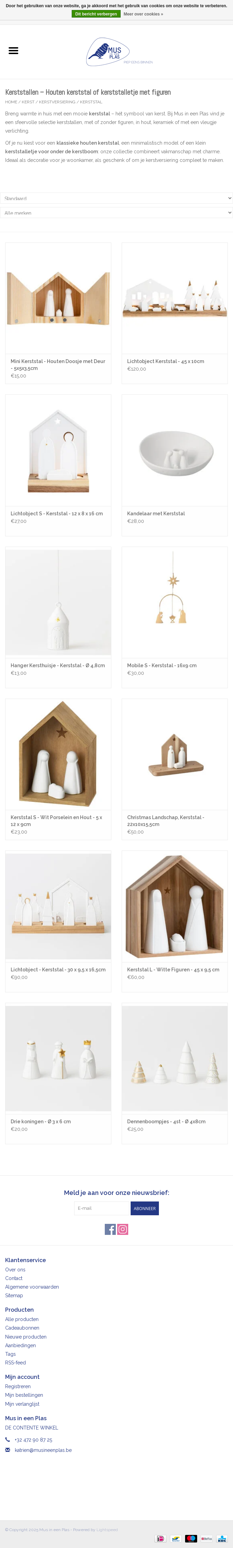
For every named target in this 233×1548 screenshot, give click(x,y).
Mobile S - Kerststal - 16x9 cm (161, 665)
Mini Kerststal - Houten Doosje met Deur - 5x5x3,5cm (58, 365)
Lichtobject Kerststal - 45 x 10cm (165, 361)
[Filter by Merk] (116, 212)
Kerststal (91, 102)
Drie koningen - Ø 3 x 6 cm (41, 1121)
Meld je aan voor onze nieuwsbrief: (116, 1192)
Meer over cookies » (143, 14)
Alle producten (22, 1319)
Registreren (18, 1386)
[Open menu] (13, 50)
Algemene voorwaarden (32, 1287)
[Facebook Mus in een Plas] (110, 1229)
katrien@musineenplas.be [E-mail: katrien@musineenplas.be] (43, 1450)
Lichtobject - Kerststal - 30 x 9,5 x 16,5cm (58, 969)
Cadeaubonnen (22, 1328)
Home (11, 102)
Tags (10, 1354)
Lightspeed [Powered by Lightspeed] (107, 1529)
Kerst (28, 102)
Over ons (15, 1269)
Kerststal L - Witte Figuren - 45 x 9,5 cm (173, 969)
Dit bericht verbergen (96, 14)
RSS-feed (15, 1362)
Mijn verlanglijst (22, 1404)
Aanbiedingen (20, 1345)
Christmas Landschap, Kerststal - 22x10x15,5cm (165, 821)
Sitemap (14, 1295)
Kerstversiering (57, 102)
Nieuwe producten (26, 1337)
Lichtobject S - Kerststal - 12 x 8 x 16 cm (57, 513)
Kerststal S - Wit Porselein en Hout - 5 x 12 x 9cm (56, 821)
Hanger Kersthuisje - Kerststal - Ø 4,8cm (58, 665)
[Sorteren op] (116, 198)
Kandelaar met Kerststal (156, 513)
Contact (13, 1278)
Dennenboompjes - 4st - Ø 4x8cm (166, 1121)
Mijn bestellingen (24, 1395)
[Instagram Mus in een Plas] (122, 1229)
